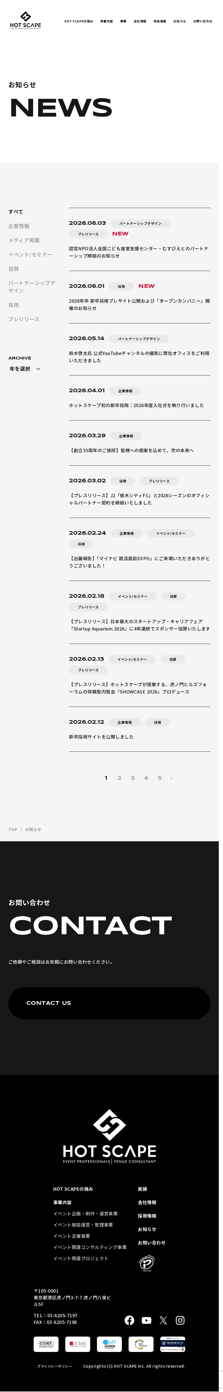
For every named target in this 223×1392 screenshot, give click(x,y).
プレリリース (24, 319)
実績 (123, 21)
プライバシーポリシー (54, 1366)
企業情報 (18, 225)
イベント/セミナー (30, 254)
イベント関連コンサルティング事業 (90, 1247)
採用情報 (160, 21)
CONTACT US (48, 1003)
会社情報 (140, 21)
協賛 (13, 268)
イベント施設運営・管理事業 (83, 1224)
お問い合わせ (203, 21)
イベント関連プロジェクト (81, 1258)
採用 (13, 304)
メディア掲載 (24, 240)
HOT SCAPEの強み (78, 21)
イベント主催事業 (71, 1235)
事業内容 (106, 21)
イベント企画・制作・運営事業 (85, 1213)
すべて (16, 211)
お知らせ (179, 21)
